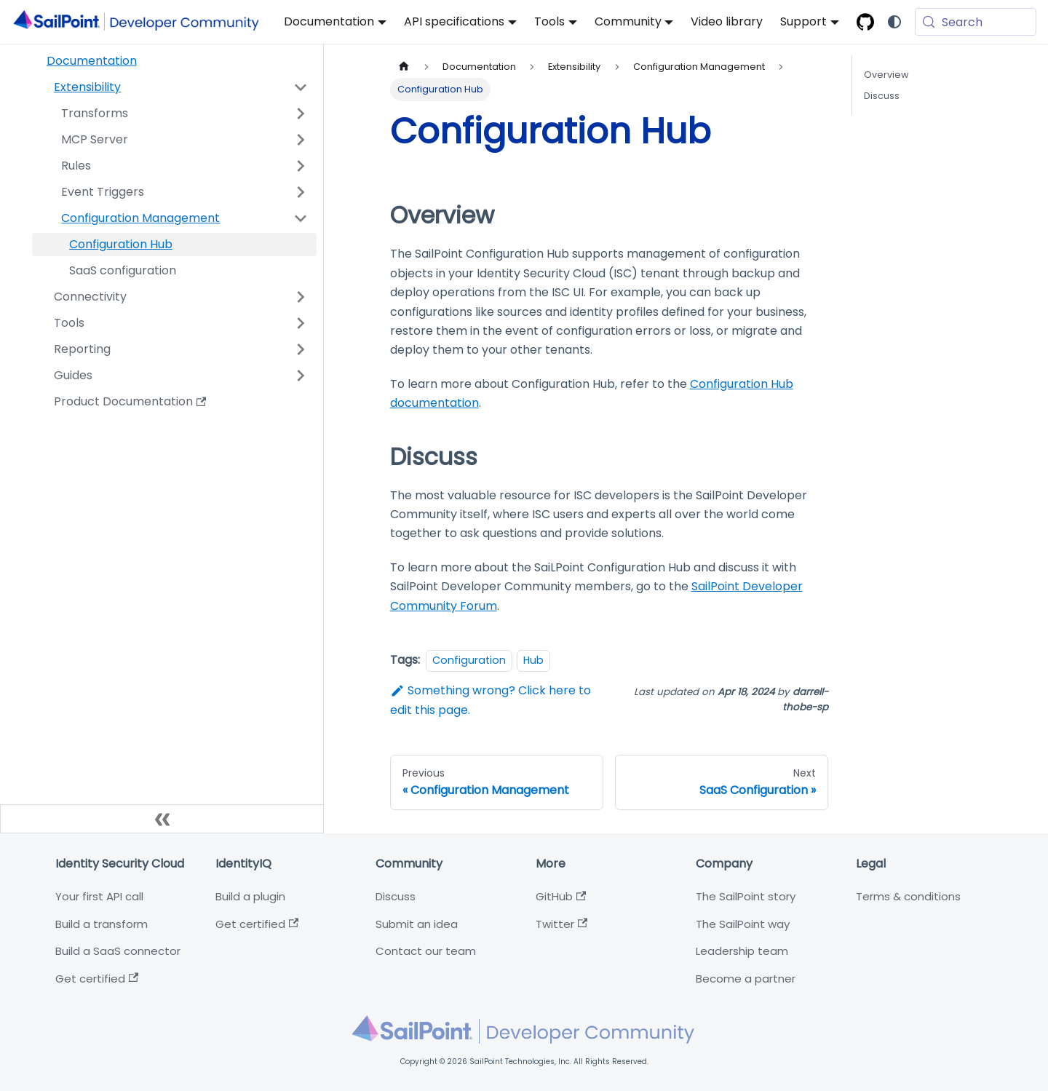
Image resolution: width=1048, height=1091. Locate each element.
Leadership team (742, 951)
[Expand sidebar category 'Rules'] (301, 166)
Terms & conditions (908, 896)
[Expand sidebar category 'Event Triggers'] (301, 192)
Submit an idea (417, 924)
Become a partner (745, 978)
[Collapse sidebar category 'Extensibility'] (301, 87)
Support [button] (803, 21)
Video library (727, 21)
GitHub (561, 896)
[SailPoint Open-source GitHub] (865, 21)
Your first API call (99, 896)
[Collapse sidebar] (162, 818)
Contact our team (426, 951)
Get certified (96, 978)
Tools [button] (549, 21)
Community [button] (628, 21)
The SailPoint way (743, 924)
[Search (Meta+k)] (975, 22)
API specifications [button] (454, 21)
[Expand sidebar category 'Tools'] (301, 323)
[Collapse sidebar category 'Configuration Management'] (301, 218)
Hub (533, 660)
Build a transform (101, 924)
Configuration (469, 660)
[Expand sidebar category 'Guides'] (301, 375)
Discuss (882, 96)
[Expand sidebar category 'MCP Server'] (301, 139)
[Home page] (404, 66)
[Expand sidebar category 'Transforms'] (301, 113)
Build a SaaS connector (117, 951)
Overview (886, 74)
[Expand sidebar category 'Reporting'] (301, 349)
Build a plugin (250, 896)
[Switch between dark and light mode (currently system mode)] (894, 21)
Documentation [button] (329, 21)
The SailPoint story (745, 896)
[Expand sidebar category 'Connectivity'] (301, 297)
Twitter (561, 924)
